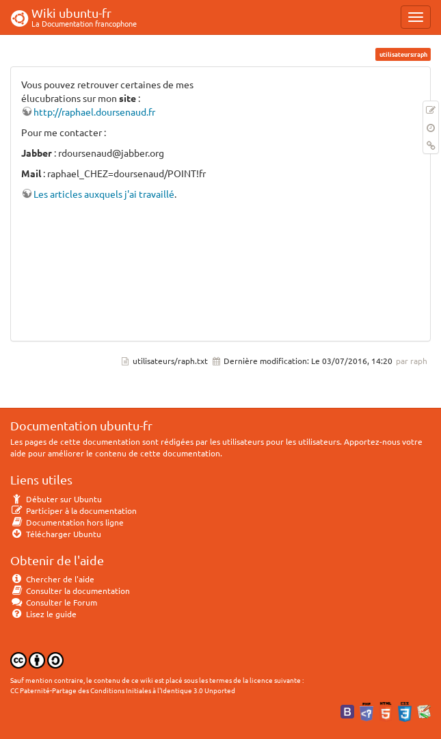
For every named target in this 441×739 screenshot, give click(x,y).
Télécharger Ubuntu (55, 533)
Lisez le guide (43, 613)
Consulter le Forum (53, 602)
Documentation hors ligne (67, 522)
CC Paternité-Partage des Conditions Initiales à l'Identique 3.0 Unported (122, 690)
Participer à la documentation (73, 510)
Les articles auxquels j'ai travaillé (104, 193)
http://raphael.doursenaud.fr (94, 111)
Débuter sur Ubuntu (56, 498)
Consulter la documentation (70, 590)
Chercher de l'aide (52, 578)
